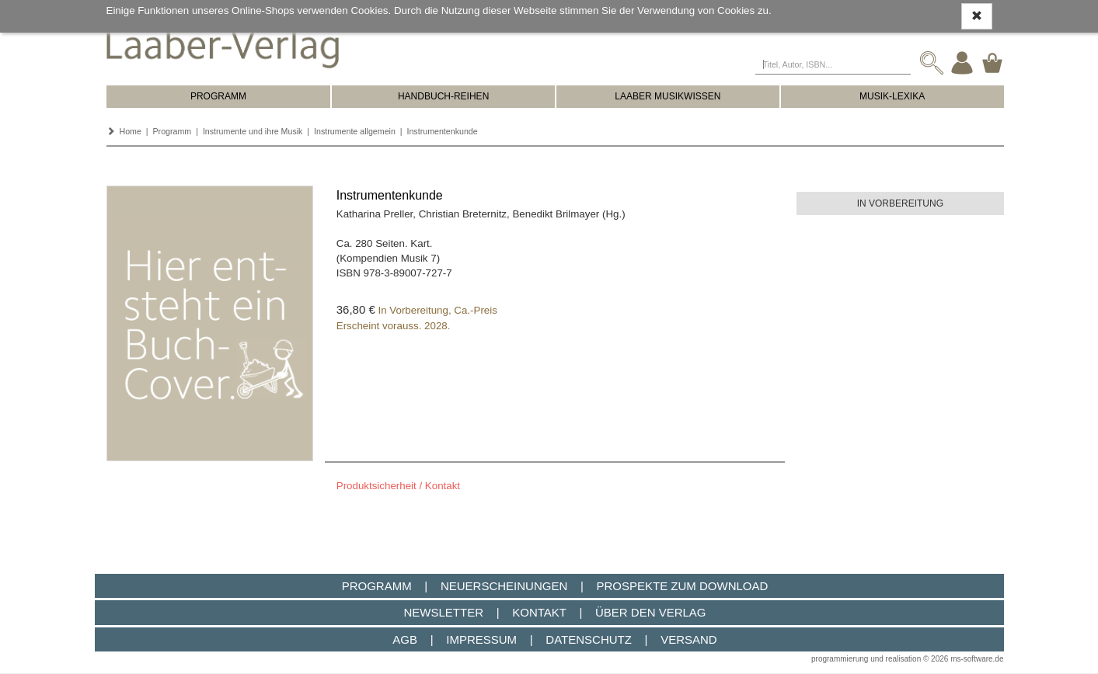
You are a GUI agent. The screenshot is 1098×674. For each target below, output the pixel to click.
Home (130, 131)
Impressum (481, 639)
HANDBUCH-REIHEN (443, 96)
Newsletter (443, 612)
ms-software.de (976, 659)
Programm (172, 131)
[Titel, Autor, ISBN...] (833, 63)
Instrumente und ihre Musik (253, 131)
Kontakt (539, 612)
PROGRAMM (218, 96)
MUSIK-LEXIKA (892, 96)
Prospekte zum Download (683, 585)
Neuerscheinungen (504, 585)
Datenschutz (589, 639)
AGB (404, 639)
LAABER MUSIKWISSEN (667, 96)
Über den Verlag (650, 612)
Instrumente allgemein (355, 131)
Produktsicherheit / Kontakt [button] (398, 486)
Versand (689, 639)
